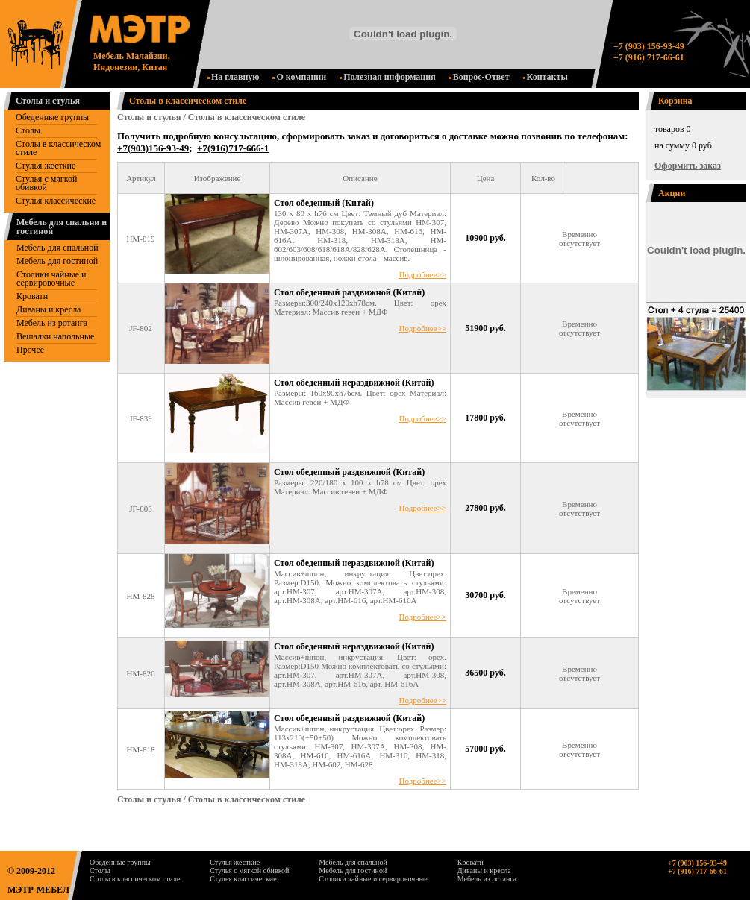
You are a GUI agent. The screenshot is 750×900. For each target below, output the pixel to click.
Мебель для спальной (57, 247)
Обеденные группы (52, 117)
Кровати (32, 296)
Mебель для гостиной (57, 261)
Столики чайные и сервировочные (51, 278)
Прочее (30, 349)
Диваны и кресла (48, 309)
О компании (299, 77)
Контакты (545, 77)
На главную (233, 77)
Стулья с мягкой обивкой (46, 183)
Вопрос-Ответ (479, 77)
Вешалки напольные (55, 336)
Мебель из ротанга (51, 323)
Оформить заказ (687, 165)
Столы (28, 130)
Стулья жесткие (45, 165)
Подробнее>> (422, 274)
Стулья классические (56, 200)
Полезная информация (388, 77)
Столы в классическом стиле (58, 148)
